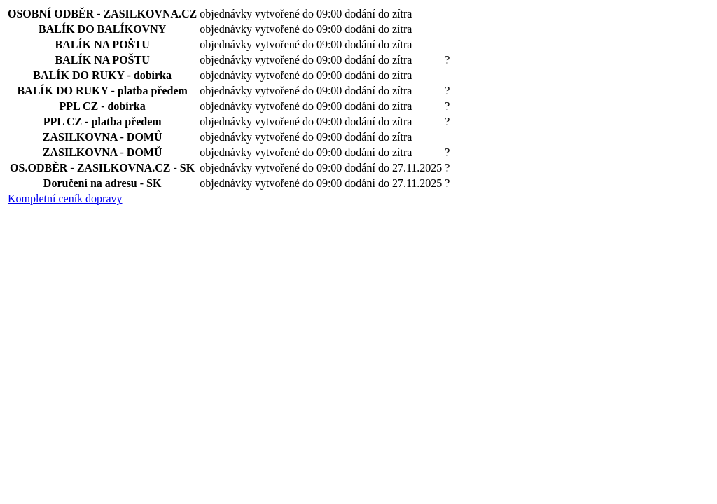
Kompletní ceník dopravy (65, 198)
